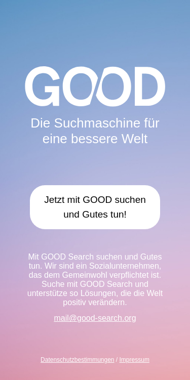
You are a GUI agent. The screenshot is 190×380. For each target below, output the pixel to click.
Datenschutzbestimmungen (77, 359)
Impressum (134, 359)
